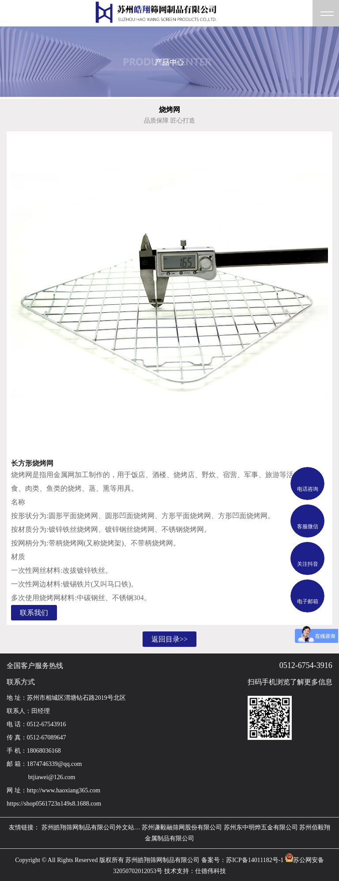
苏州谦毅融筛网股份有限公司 (182, 827)
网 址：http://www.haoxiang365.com (53, 790)
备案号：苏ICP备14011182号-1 (242, 860)
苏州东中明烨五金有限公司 (261, 827)
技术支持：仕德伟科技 (195, 871)
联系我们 (34, 612)
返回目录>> (169, 639)
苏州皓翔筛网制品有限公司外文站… (90, 827)
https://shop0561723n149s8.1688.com (54, 803)
